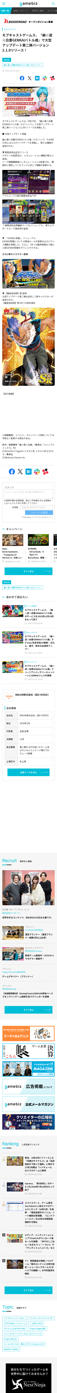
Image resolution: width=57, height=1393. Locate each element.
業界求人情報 (37, 10)
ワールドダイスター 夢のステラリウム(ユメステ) (24, 1344)
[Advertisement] (28, 814)
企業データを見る (28, 772)
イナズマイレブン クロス (14, 1318)
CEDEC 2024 (37, 1323)
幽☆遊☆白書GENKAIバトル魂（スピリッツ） (22, 65)
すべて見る (28, 571)
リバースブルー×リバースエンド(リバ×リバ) (22, 1333)
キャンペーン (10, 29)
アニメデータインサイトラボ (41, 1318)
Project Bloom (10, 1339)
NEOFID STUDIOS (11, 1349)
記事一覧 (5, 10)
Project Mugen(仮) (37, 1328)
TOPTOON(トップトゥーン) (15, 1323)
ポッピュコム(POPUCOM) (14, 1328)
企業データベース (20, 10)
